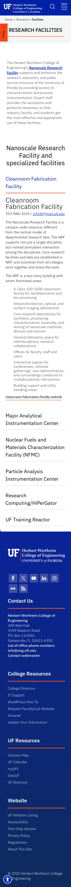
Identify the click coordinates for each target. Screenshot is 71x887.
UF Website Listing (23, 815)
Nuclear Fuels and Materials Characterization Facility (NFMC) (35, 447)
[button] (7, 879)
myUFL (13, 768)
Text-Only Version (22, 828)
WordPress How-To (23, 701)
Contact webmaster (24, 655)
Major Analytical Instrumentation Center (32, 419)
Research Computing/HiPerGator (31, 499)
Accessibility (18, 821)
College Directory (21, 688)
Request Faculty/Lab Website (31, 708)
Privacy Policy (19, 835)
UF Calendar (17, 761)
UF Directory (18, 782)
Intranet (14, 715)
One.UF (13, 775)
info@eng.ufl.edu (22, 650)
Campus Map (18, 755)
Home (9, 19)
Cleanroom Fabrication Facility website (34, 397)
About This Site (20, 849)
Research (22, 19)
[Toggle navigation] (64, 6)
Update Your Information (27, 722)
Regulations (17, 842)
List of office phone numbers (31, 645)
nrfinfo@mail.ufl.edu (49, 213)
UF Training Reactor (28, 519)
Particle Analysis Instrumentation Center (32, 475)
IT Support (16, 695)
